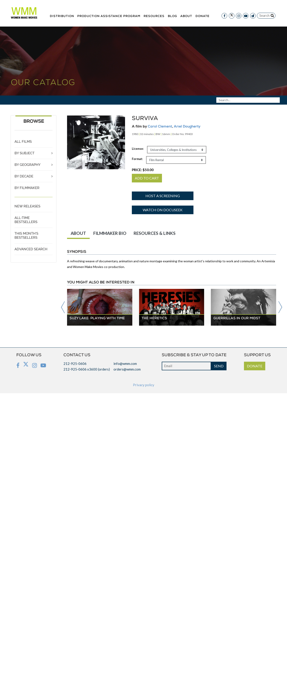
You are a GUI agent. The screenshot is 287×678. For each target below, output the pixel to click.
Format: (137, 159)
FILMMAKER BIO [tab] (109, 233)
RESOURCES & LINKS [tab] (155, 233)
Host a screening (162, 196)
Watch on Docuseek (163, 210)
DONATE (254, 366)
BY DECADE (23, 176)
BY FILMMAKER (26, 188)
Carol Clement (160, 126)
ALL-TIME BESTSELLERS (25, 220)
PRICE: (143, 170)
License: (138, 148)
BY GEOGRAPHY (27, 165)
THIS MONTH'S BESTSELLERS (26, 235)
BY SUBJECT (24, 153)
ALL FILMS (23, 142)
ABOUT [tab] (78, 233)
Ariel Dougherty (187, 126)
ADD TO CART (147, 178)
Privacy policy (143, 385)
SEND (219, 366)
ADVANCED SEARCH (30, 249)
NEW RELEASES (27, 206)
